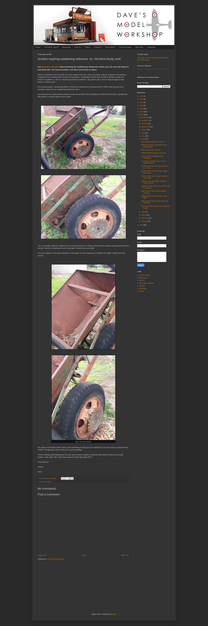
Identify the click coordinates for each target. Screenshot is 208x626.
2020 (142, 105)
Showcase (66, 47)
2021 (142, 102)
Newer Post (42, 555)
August (144, 130)
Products (97, 47)
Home (38, 47)
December (145, 117)
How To (78, 47)
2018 (142, 112)
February (145, 218)
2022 (142, 99)
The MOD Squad (51, 47)
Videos (87, 47)
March (144, 215)
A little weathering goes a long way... (154, 153)
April (143, 212)
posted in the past (51, 67)
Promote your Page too (161, 69)
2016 (142, 225)
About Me (139, 47)
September (146, 127)
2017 (142, 115)
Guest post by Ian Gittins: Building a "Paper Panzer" (153, 182)
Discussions (110, 47)
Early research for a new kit (150, 150)
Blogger (113, 614)
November (145, 120)
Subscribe (151, 47)
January (145, 221)
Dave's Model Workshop (145, 69)
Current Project (125, 47)
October (145, 124)
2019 (142, 109)
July (143, 133)
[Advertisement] (83, 582)
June (143, 136)
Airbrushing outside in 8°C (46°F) (152, 142)
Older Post (125, 555)
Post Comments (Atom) (55, 559)
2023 (142, 96)
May (143, 139)
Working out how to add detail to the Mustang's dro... (153, 146)
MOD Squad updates (146, 283)
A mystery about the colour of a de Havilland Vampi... (153, 162)
